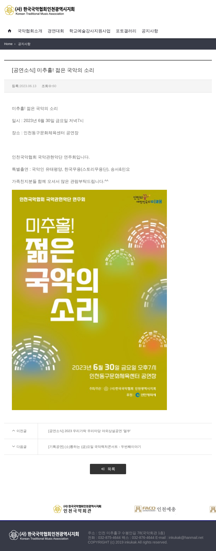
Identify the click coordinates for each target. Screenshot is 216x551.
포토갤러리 (126, 31)
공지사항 (150, 31)
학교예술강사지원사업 (90, 31)
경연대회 (56, 31)
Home (8, 44)
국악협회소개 (30, 31)
